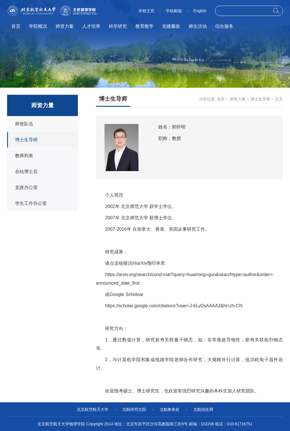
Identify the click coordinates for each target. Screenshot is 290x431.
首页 (15, 26)
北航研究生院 (134, 409)
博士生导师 (260, 99)
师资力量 (65, 26)
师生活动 (198, 26)
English (199, 11)
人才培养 (91, 26)
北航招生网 (203, 409)
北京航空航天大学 (92, 409)
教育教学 (144, 26)
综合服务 (224, 26)
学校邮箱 (174, 11)
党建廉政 (171, 26)
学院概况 (38, 26)
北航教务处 (170, 409)
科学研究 (118, 26)
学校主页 (146, 11)
